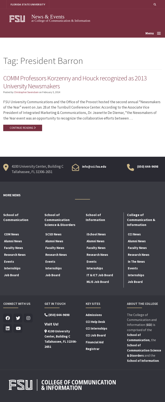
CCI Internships (96, 329)
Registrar (92, 349)
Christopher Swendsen (26, 92)
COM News (11, 235)
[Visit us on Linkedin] (7, 329)
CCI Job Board (96, 336)
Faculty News (13, 248)
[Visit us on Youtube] (18, 329)
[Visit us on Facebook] (7, 318)
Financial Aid (95, 342)
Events (9, 262)
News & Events (47, 17)
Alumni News (13, 242)
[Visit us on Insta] (28, 318)
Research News (15, 255)
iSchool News (96, 235)
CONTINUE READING (23, 128)
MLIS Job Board (98, 282)
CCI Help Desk (95, 322)
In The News (136, 262)
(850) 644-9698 (147, 167)
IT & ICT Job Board (100, 276)
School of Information (143, 361)
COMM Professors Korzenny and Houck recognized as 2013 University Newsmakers (75, 82)
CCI (149, 325)
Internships (12, 269)
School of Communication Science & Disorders (144, 351)
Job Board (11, 276)
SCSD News (53, 235)
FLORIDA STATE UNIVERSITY (28, 4)
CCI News (134, 235)
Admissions (94, 315)
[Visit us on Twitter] (18, 318)
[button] (154, 4)
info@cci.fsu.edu (94, 167)
